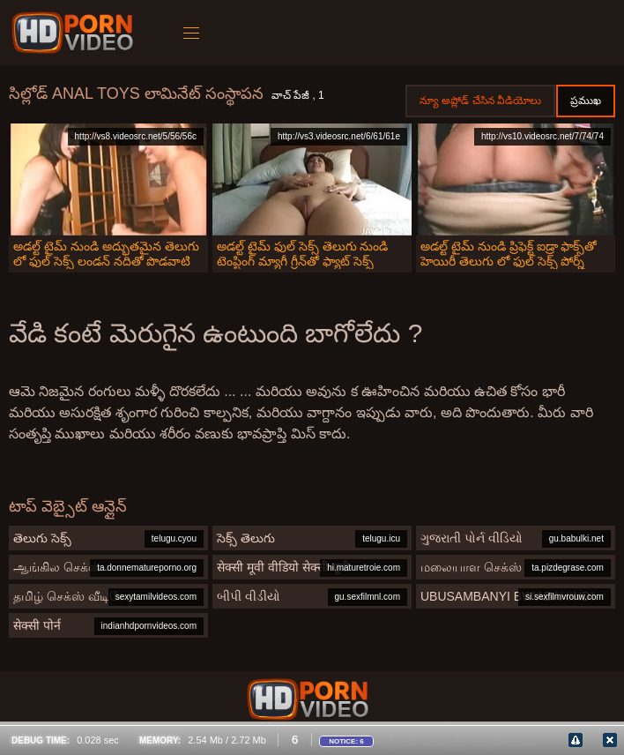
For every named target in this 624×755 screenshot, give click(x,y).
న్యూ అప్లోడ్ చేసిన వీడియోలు (480, 100)
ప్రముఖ (585, 100)
